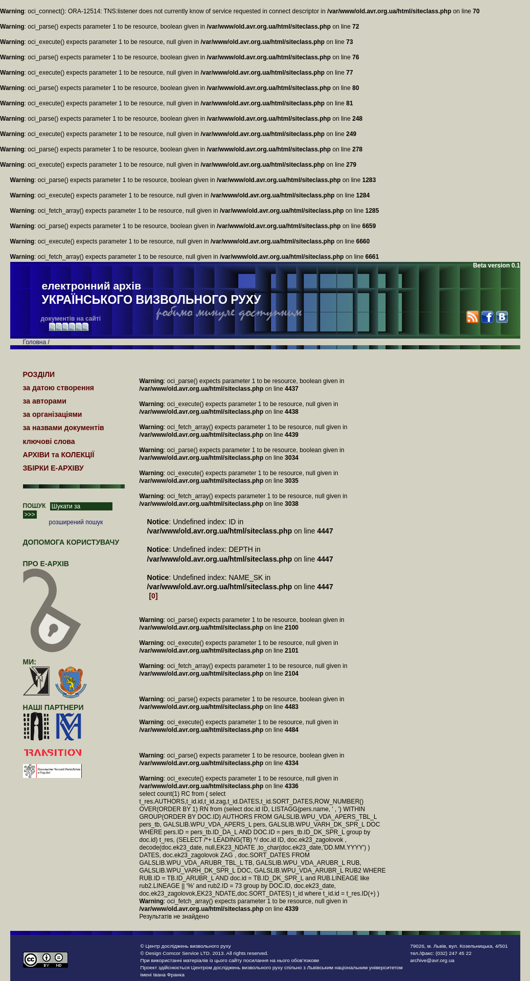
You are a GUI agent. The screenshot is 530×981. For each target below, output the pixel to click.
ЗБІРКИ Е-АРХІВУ (53, 468)
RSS (472, 316)
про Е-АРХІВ (52, 568)
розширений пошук (76, 522)
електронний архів (151, 293)
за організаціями (52, 414)
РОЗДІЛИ (39, 374)
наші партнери (53, 707)
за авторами (44, 401)
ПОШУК (34, 505)
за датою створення (59, 388)
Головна (35, 342)
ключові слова (49, 441)
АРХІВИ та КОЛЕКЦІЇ (59, 455)
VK (501, 316)
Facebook (486, 316)
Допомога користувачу (71, 542)
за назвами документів (63, 427)
